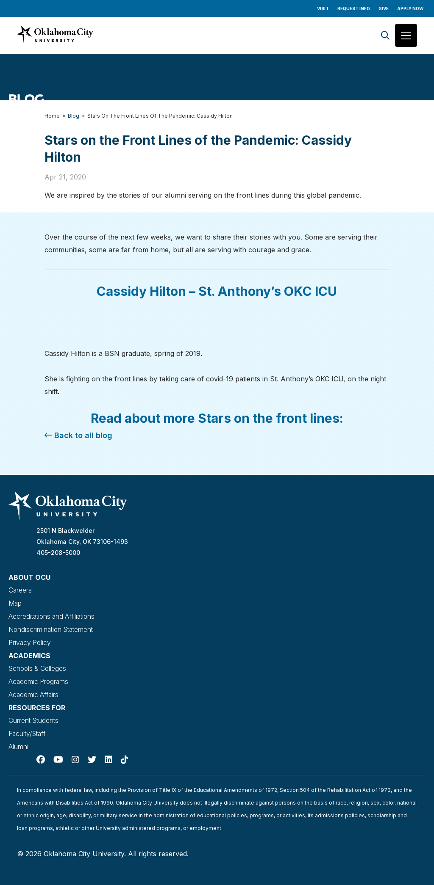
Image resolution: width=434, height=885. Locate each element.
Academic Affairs (34, 691)
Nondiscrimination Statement (52, 628)
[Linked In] (108, 755)
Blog (73, 116)
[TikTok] (124, 755)
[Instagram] (75, 755)
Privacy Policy (30, 641)
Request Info (353, 8)
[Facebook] (40, 755)
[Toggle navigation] (406, 35)
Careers (20, 590)
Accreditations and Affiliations (54, 615)
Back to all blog (78, 435)
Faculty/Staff (28, 729)
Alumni (18, 742)
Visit (323, 8)
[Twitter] (92, 755)
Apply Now (410, 8)
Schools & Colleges (38, 666)
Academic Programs (39, 679)
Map (15, 602)
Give (383, 8)
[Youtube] (58, 755)
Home (52, 116)
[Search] (385, 35)
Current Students (34, 717)
